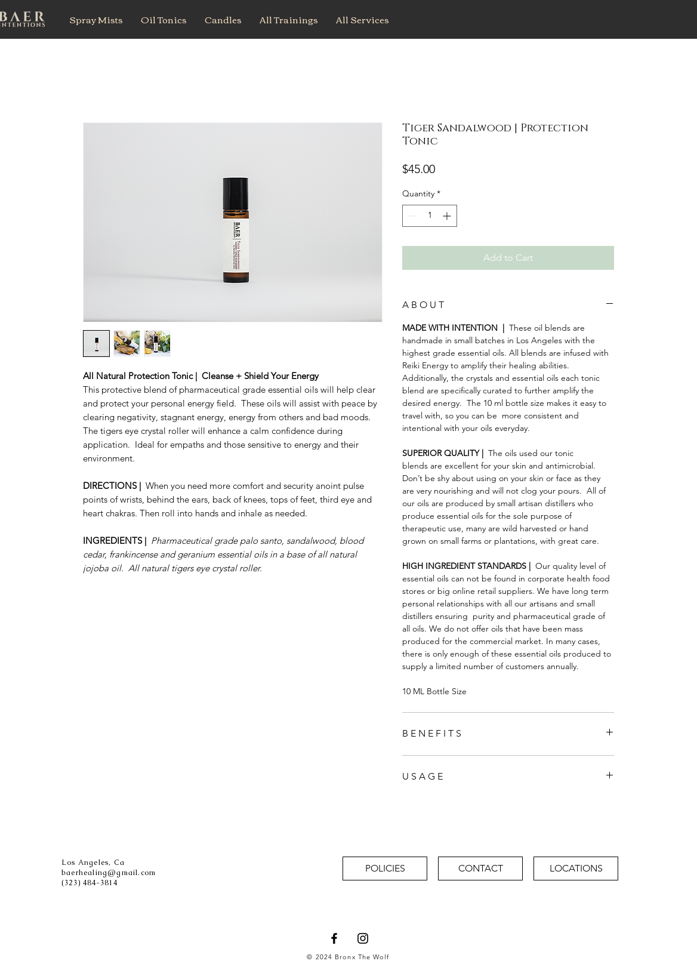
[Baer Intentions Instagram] (363, 938)
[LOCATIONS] (575, 868)
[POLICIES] (385, 868)
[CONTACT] (480, 868)
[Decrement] (411, 215)
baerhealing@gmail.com (108, 872)
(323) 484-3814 (89, 883)
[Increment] (447, 215)
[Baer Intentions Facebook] (334, 938)
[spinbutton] (429, 215)
